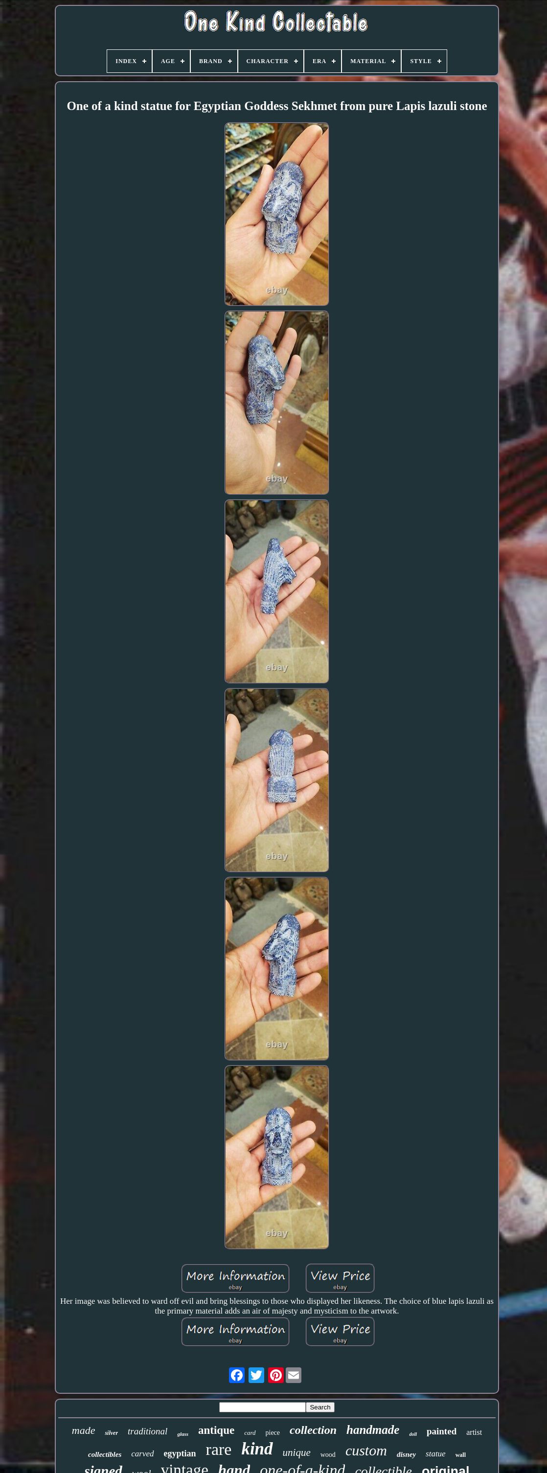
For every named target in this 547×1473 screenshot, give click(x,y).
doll (413, 1434)
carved (142, 1453)
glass (182, 1434)
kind (257, 1448)
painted (441, 1431)
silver (111, 1432)
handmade (372, 1429)
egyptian (180, 1453)
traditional (147, 1431)
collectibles (104, 1454)
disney (406, 1454)
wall (461, 1454)
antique (216, 1430)
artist (474, 1432)
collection (313, 1430)
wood (328, 1454)
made (83, 1430)
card (249, 1432)
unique (297, 1452)
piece (273, 1432)
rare (219, 1449)
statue (436, 1453)
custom (366, 1450)
